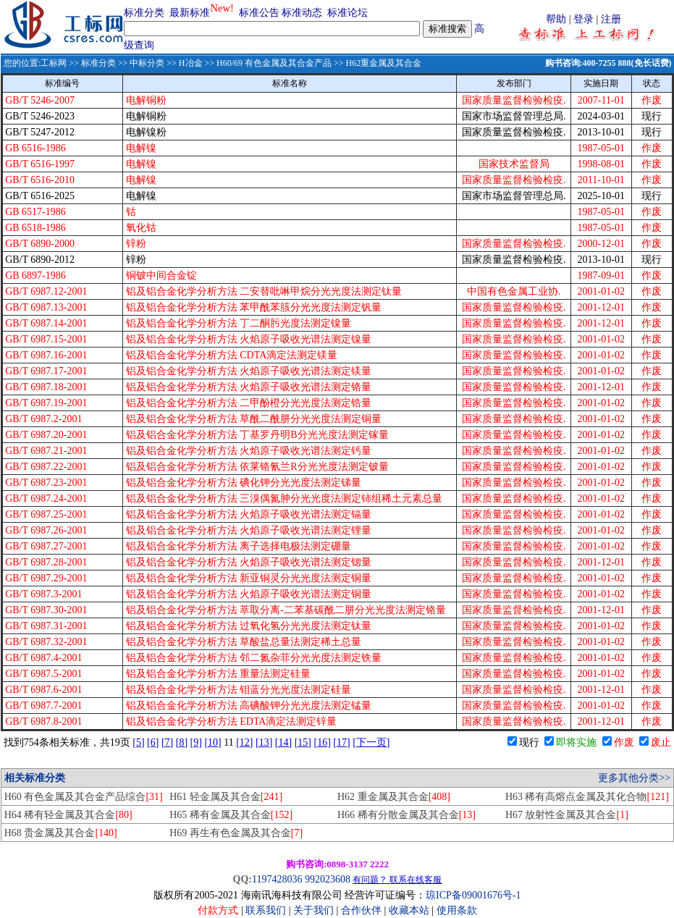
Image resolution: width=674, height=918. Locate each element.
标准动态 (302, 12)
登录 (583, 19)
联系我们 (265, 910)
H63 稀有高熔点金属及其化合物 (587, 796)
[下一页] (371, 742)
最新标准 (189, 12)
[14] (283, 742)
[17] (341, 742)
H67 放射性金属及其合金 (566, 814)
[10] (212, 742)
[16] (322, 742)
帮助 (556, 19)
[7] (167, 742)
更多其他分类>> (634, 777)
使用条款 (457, 910)
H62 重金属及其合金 (393, 796)
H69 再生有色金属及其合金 (236, 833)
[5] (138, 742)
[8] (182, 742)
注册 (611, 19)
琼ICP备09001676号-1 (473, 895)
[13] (264, 742)
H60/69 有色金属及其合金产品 (274, 63)
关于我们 (315, 910)
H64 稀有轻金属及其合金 (68, 814)
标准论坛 (347, 12)
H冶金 (191, 63)
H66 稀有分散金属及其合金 (406, 814)
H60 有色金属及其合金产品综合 (83, 796)
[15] (303, 742)
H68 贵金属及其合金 (60, 833)
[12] (244, 742)
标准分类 (144, 12)
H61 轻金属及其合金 (225, 796)
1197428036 (277, 879)
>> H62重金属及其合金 (376, 63)
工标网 (54, 63)
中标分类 (147, 63)
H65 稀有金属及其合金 (230, 814)
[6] (153, 742)
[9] (196, 742)
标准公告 (259, 12)
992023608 (327, 879)
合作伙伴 (361, 910)
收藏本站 (409, 910)
